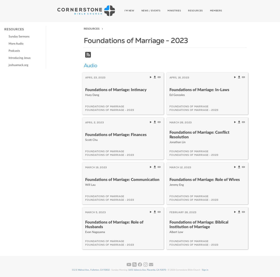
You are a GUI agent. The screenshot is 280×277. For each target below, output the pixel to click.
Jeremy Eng (176, 184)
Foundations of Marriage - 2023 (109, 110)
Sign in (205, 270)
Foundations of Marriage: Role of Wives (204, 180)
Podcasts (14, 50)
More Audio (16, 43)
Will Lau (90, 184)
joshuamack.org (18, 65)
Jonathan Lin (177, 142)
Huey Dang (92, 95)
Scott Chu (91, 139)
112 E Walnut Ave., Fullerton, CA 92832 (91, 270)
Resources (195, 10)
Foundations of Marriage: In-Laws (199, 90)
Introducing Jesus (20, 58)
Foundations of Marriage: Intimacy (116, 90)
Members (216, 10)
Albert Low (176, 232)
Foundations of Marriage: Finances (116, 135)
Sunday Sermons (19, 36)
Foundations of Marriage (104, 106)
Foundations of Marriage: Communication (122, 180)
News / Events (151, 10)
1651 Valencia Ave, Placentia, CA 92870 (147, 270)
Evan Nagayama (95, 232)
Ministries (174, 10)
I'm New (129, 10)
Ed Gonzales (177, 95)
